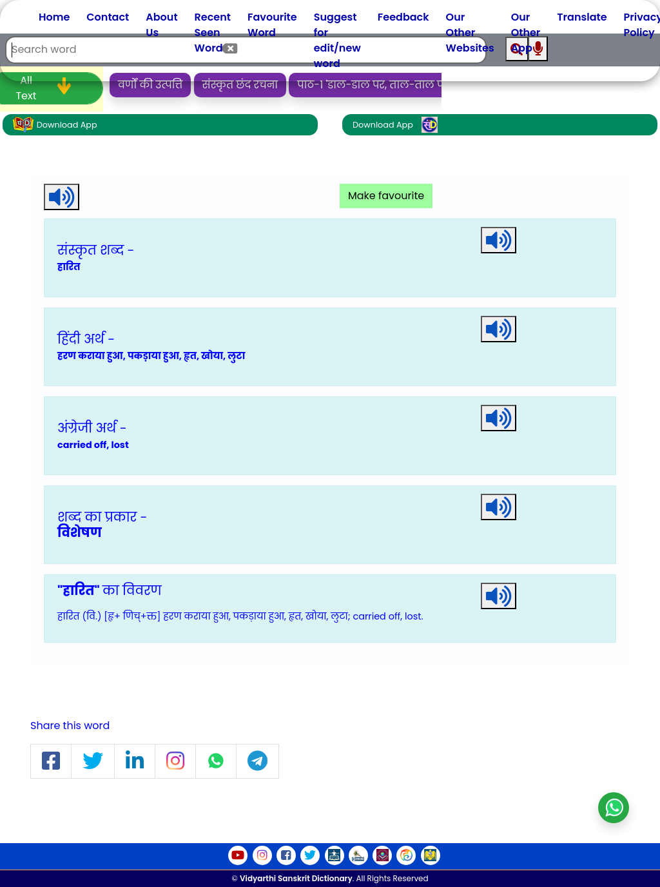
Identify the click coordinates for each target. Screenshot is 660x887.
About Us (161, 25)
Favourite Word (272, 25)
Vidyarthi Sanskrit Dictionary (296, 878)
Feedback (403, 17)
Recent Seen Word (213, 32)
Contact (107, 17)
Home (54, 17)
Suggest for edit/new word (337, 40)
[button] (51, 761)
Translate (582, 17)
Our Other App (526, 32)
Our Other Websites (470, 32)
